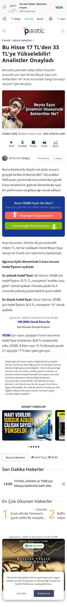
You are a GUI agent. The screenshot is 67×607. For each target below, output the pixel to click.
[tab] (28, 447)
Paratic (6, 40)
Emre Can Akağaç (19, 158)
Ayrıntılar (21, 593)
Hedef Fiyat (39, 457)
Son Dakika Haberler (23, 469)
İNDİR (59, 7)
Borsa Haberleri (22, 40)
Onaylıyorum (43, 593)
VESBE (6, 335)
